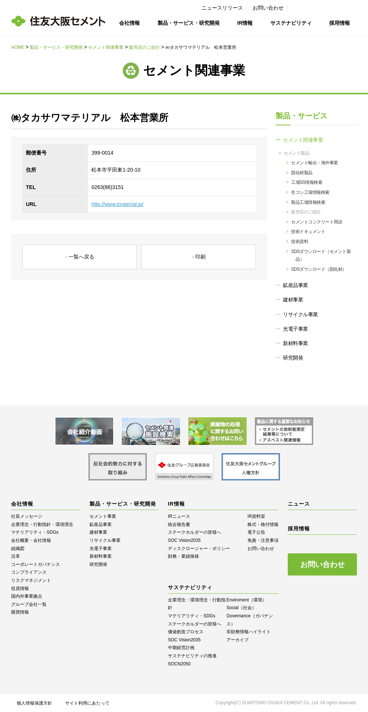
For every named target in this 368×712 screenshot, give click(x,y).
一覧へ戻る (81, 257)
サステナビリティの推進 (192, 655)
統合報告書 (179, 524)
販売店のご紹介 (144, 47)
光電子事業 (295, 329)
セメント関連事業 (106, 47)
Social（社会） (241, 607)
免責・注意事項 (262, 540)
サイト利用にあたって (87, 703)
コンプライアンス (29, 572)
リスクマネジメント (31, 580)
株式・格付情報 (262, 524)
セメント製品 (296, 153)
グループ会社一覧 (29, 604)
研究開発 (293, 358)
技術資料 (299, 241)
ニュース (299, 504)
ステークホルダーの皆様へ (194, 532)
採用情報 (339, 23)
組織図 (17, 548)
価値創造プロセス (185, 631)
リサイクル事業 (300, 314)
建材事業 (293, 300)
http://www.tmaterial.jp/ (117, 204)
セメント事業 (103, 516)
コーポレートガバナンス (35, 564)
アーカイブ (237, 639)
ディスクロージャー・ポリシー (199, 548)
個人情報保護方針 (34, 703)
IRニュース (179, 516)
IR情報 (245, 23)
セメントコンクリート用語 (316, 222)
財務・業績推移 (183, 556)
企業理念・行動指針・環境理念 (42, 524)
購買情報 (20, 612)
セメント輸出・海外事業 (314, 162)
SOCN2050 (179, 664)
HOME (17, 47)
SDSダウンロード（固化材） (319, 269)
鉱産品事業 (295, 285)
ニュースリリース (222, 8)
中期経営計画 (181, 647)
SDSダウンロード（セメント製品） (321, 255)
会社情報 (129, 23)
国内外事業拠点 (26, 596)
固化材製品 (302, 172)
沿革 (15, 556)
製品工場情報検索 (308, 202)
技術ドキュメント (308, 231)
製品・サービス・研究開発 (189, 23)
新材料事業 (295, 343)
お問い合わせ (268, 8)
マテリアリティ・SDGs (34, 532)
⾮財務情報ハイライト (248, 631)
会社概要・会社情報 (31, 540)
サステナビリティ (291, 23)
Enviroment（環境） (246, 600)
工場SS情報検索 (306, 182)
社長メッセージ (26, 516)
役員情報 (20, 588)
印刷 (200, 257)
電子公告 (256, 532)
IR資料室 (256, 516)
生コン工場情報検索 (310, 192)
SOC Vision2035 (184, 540)
